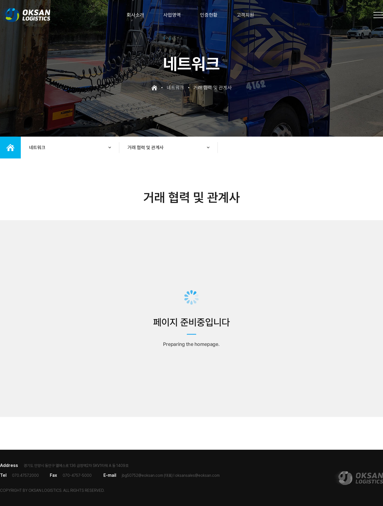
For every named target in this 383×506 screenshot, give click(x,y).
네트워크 (37, 147)
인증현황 (208, 15)
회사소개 (135, 15)
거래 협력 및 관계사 (145, 147)
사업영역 (172, 15)
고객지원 (245, 15)
